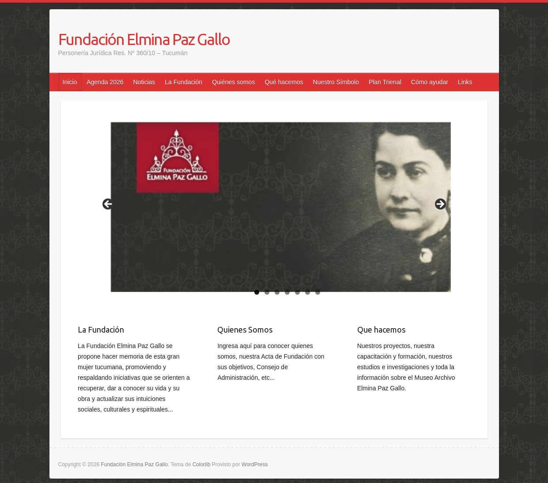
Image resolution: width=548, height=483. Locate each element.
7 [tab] (317, 292)
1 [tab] (256, 292)
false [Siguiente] (439, 204)
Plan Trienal (385, 82)
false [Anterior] (108, 204)
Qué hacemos (284, 82)
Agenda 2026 (105, 82)
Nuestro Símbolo (336, 82)
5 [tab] (297, 292)
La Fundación (183, 82)
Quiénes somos (233, 82)
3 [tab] (277, 292)
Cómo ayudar (429, 82)
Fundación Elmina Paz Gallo (144, 39)
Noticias (144, 82)
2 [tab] (267, 292)
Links (465, 82)
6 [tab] (307, 292)
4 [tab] (287, 292)
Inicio (70, 82)
